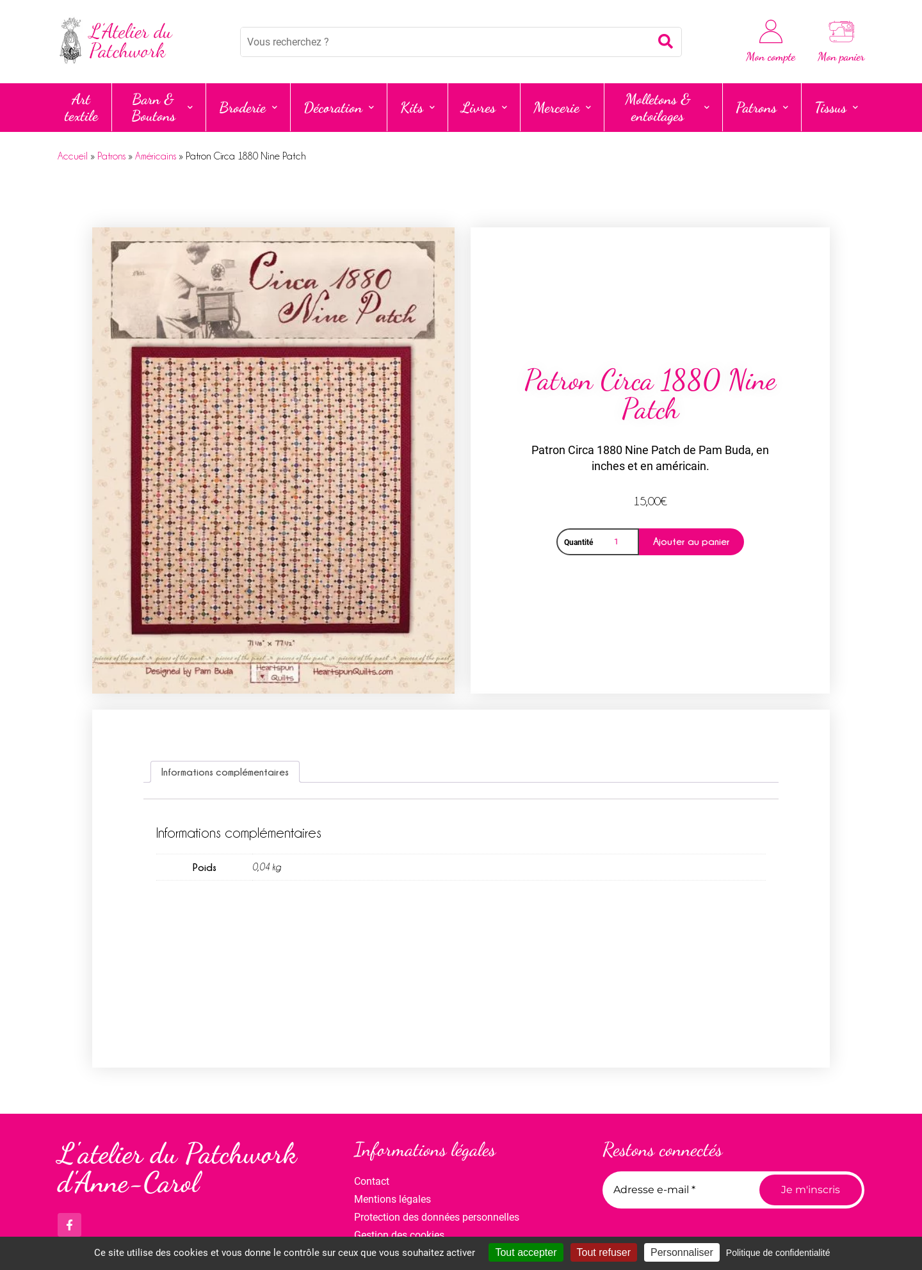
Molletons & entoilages (667, 107)
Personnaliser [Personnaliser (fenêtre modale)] (682, 1252)
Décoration (338, 107)
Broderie (248, 107)
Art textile (81, 107)
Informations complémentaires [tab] (225, 772)
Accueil (73, 156)
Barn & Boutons (162, 107)
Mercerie (562, 107)
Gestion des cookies (399, 1235)
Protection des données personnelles (436, 1217)
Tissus (836, 107)
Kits (417, 107)
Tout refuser (604, 1252)
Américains (155, 156)
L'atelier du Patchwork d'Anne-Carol (177, 1168)
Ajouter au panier (691, 541)
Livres (484, 107)
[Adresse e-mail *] (676, 1190)
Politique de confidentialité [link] (778, 1253)
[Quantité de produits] (618, 542)
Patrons (762, 107)
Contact (371, 1181)
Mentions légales (392, 1199)
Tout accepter (525, 1252)
